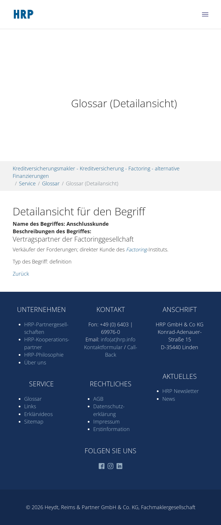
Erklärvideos (38, 414)
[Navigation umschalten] (205, 14)
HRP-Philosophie (44, 354)
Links (30, 406)
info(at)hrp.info (118, 339)
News (168, 398)
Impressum (106, 421)
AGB (98, 398)
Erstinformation (111, 429)
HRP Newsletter (180, 390)
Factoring (136, 249)
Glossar (33, 398)
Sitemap (33, 421)
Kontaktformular (103, 347)
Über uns (35, 362)
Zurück (21, 273)
